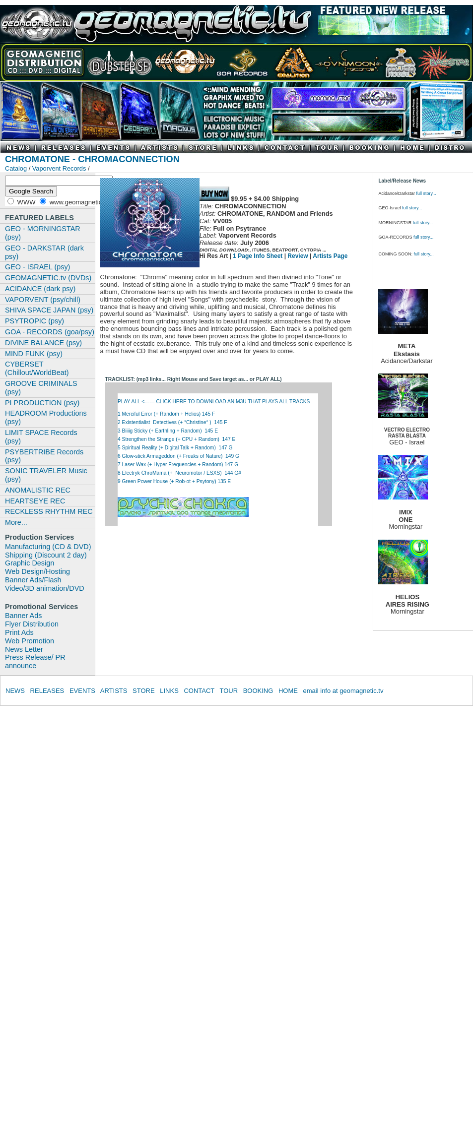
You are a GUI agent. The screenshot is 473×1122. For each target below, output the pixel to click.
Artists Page (330, 255)
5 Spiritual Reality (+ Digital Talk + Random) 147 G (175, 447)
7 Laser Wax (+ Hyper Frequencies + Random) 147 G (178, 464)
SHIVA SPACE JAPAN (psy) (49, 310)
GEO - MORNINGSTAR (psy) (42, 233)
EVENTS (82, 690)
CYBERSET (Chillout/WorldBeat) (37, 368)
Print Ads (19, 632)
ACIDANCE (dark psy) (40, 289)
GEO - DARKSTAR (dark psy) (44, 252)
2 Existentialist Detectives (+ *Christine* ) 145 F (172, 422)
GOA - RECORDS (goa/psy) (49, 332)
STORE (144, 690)
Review (297, 255)
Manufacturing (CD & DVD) (48, 547)
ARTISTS (114, 690)
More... (16, 522)
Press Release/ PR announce (35, 661)
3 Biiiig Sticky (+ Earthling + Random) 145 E (168, 431)
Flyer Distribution (32, 624)
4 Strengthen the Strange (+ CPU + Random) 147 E (176, 439)
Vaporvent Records (60, 168)
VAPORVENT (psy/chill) (42, 300)
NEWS (15, 690)
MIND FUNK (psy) (34, 354)
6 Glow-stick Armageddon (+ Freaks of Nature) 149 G (178, 456)
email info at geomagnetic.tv (343, 690)
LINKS (169, 690)
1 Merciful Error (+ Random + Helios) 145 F (166, 414)
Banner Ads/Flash (33, 580)
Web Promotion (29, 641)
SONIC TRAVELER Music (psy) (46, 475)
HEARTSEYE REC (35, 501)
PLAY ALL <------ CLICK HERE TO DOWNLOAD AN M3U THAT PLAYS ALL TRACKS (214, 401)
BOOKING (258, 690)
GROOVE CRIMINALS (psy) (41, 387)
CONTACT (199, 690)
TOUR (228, 690)
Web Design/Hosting (37, 571)
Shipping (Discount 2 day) (46, 555)
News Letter (24, 649)
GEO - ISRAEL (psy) (37, 267)
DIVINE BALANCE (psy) (43, 343)
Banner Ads (23, 616)
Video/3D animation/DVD (44, 588)
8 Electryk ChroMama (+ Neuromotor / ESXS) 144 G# (179, 473)
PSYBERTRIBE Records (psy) (44, 456)
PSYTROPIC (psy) (34, 321)
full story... (426, 193)
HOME (288, 690)
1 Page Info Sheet (257, 255)
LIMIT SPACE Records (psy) (41, 437)
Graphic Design (29, 563)
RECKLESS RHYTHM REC (49, 511)
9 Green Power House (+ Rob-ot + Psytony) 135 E (175, 481)
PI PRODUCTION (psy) (42, 403)
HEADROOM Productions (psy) (46, 417)
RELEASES (47, 690)
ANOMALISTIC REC (37, 490)
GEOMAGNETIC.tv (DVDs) (48, 278)
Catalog (16, 168)
